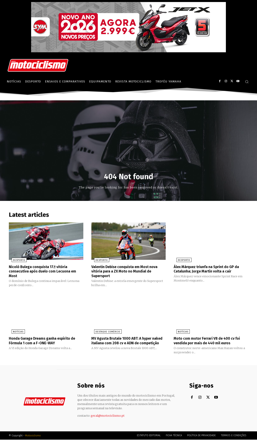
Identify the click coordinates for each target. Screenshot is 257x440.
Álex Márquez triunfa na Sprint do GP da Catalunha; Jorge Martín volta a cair (210, 269)
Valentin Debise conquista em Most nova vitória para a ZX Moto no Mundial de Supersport (127, 272)
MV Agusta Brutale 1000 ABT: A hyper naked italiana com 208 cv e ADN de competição (125, 343)
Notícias (15, 332)
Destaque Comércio (105, 332)
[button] (246, 81)
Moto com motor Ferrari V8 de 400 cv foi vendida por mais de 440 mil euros (211, 341)
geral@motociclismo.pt (107, 416)
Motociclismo (33, 435)
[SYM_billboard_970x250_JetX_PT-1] (128, 51)
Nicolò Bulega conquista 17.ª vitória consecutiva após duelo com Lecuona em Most (43, 272)
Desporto (16, 261)
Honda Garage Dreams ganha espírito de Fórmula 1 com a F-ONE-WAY (46, 341)
